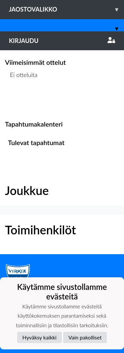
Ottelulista (21, 100)
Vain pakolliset (85, 337)
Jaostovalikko (66, 9)
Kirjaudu (62, 40)
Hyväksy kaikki (39, 337)
